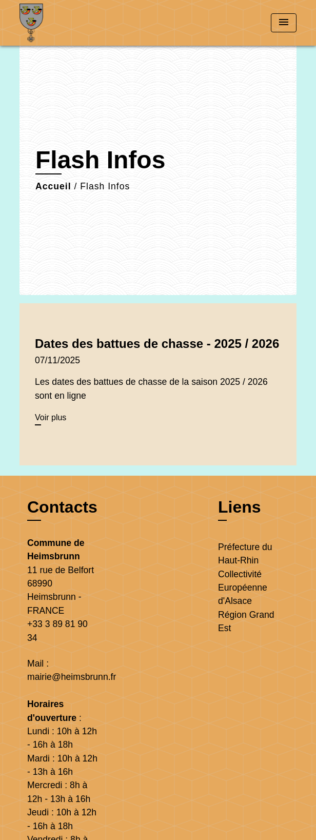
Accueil (53, 186)
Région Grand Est (246, 621)
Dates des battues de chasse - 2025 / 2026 (157, 343)
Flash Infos (105, 186)
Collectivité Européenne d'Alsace (242, 588)
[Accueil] (57, 23)
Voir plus (50, 417)
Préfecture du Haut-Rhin (245, 553)
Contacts (62, 507)
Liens (239, 507)
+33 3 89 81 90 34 (57, 630)
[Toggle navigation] (284, 22)
